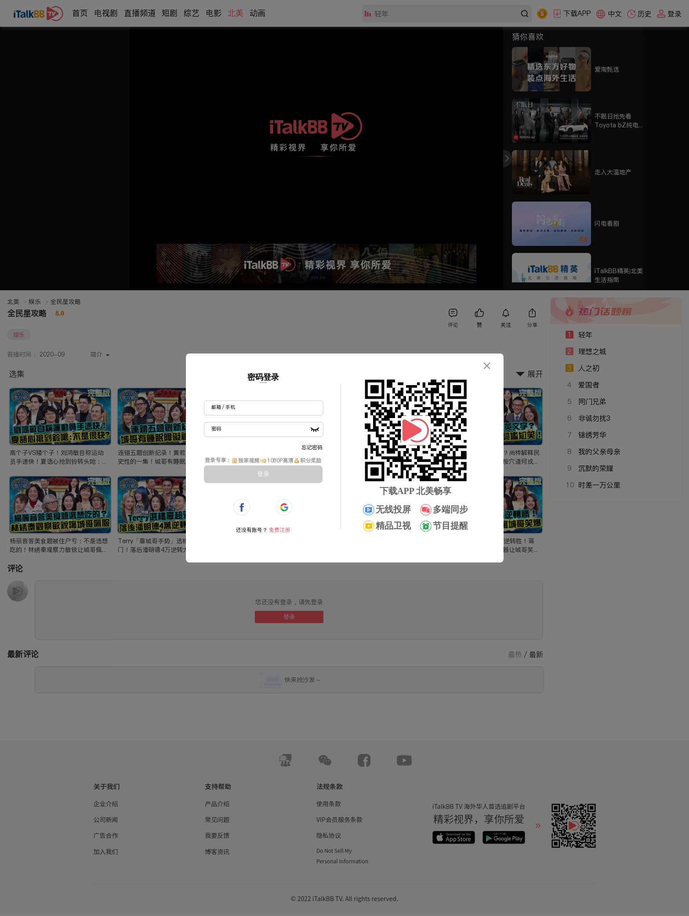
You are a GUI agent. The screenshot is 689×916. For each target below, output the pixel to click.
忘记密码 (312, 447)
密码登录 (263, 377)
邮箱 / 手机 (223, 407)
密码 (216, 428)
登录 (263, 473)
